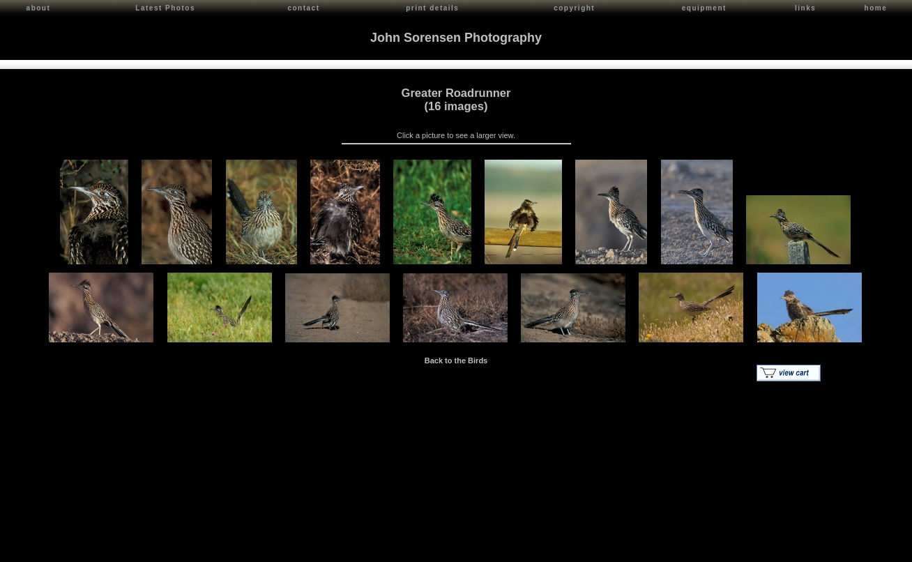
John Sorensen (89, 548)
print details (432, 8)
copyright (574, 8)
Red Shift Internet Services (860, 548)
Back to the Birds (456, 359)
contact (303, 8)
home (876, 8)
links (805, 8)
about (38, 8)
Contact (133, 548)
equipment (704, 8)
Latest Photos (165, 8)
